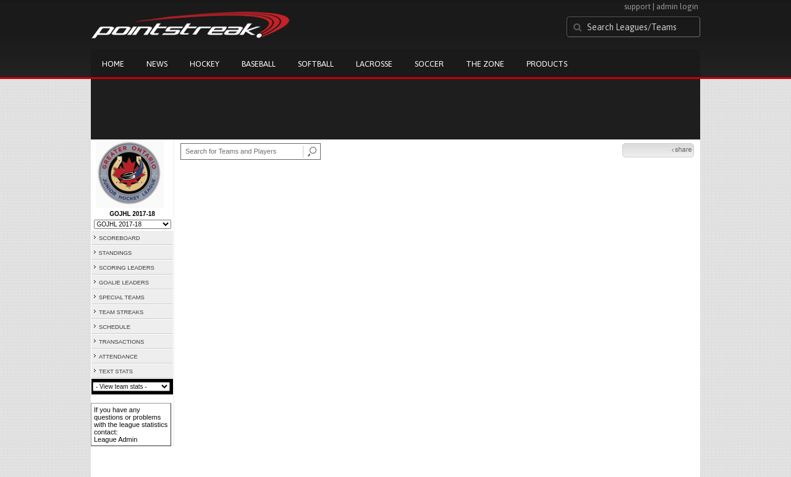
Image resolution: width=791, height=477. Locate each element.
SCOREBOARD (119, 238)
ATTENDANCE (118, 357)
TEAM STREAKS (121, 312)
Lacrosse (374, 63)
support (637, 6)
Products (547, 63)
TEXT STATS (116, 371)
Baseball (259, 63)
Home (113, 63)
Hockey (204, 63)
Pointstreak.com (190, 26)
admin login (677, 6)
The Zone (485, 63)
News (156, 63)
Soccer (429, 63)
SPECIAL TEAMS (122, 297)
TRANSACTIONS (121, 342)
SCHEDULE (114, 327)
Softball (316, 63)
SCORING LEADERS (126, 268)
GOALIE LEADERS (124, 283)
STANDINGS (115, 253)
